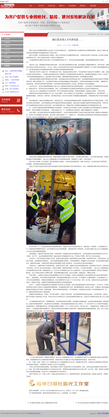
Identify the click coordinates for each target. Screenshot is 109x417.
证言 (5, 54)
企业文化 (7, 46)
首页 (98, 34)
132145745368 (15, 80)
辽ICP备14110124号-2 (34, 413)
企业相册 (7, 57)
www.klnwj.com (14, 86)
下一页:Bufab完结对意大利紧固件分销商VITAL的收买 (91, 403)
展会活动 (7, 61)
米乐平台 (41, 5)
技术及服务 (72, 5)
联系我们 (83, 5)
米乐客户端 (51, 5)
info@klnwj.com (14, 92)
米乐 (30, 5)
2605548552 (12, 83)
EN (107, 1)
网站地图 (93, 5)
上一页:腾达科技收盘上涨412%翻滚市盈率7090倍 (42, 403)
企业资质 (7, 50)
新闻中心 (62, 5)
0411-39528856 (14, 77)
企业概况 (7, 39)
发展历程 (7, 42)
